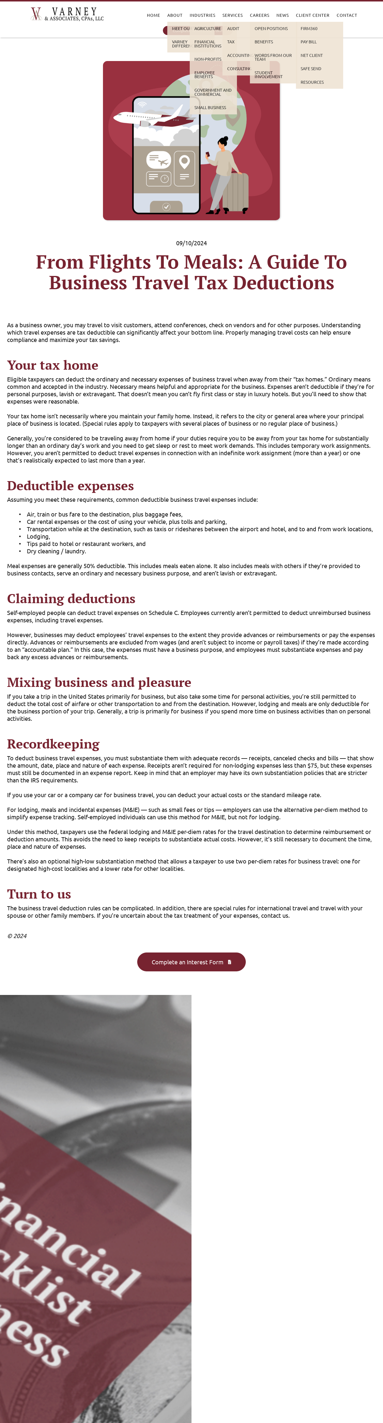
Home (153, 15)
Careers (259, 15)
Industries (202, 15)
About (175, 15)
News (282, 15)
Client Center (313, 15)
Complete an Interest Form (198, 30)
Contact (347, 15)
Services (232, 15)
